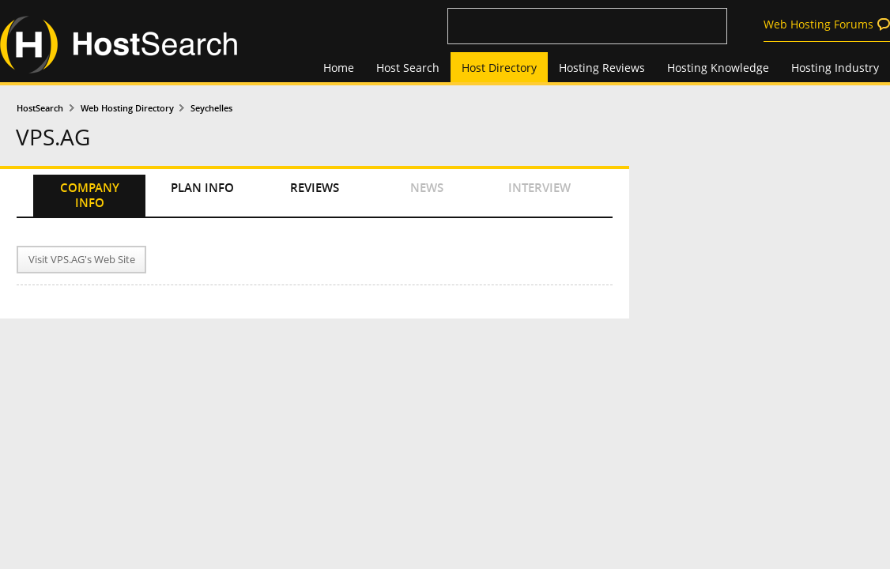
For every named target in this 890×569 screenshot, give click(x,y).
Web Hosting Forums (818, 24)
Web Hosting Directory (127, 108)
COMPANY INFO (89, 195)
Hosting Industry (835, 67)
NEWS (426, 187)
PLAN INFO (202, 187)
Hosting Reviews (602, 67)
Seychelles (211, 108)
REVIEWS (314, 187)
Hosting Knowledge (718, 67)
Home (338, 67)
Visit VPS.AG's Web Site (81, 259)
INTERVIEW (539, 187)
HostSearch (40, 108)
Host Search (407, 67)
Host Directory (499, 67)
